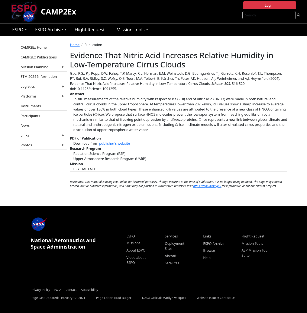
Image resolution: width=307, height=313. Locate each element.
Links (42, 136)
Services (171, 236)
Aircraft (171, 255)
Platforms (42, 97)
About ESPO (135, 250)
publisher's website (114, 143)
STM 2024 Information (39, 76)
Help (207, 257)
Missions (133, 243)
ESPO (18, 30)
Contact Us (227, 298)
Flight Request (90, 30)
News (25, 125)
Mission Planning (42, 68)
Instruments (31, 106)
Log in (270, 5)
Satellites (172, 263)
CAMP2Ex (58, 11)
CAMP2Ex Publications (39, 57)
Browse (209, 250)
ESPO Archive (50, 30)
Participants (30, 116)
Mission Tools (131, 30)
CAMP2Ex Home (34, 47)
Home (75, 44)
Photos (42, 146)
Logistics (42, 87)
